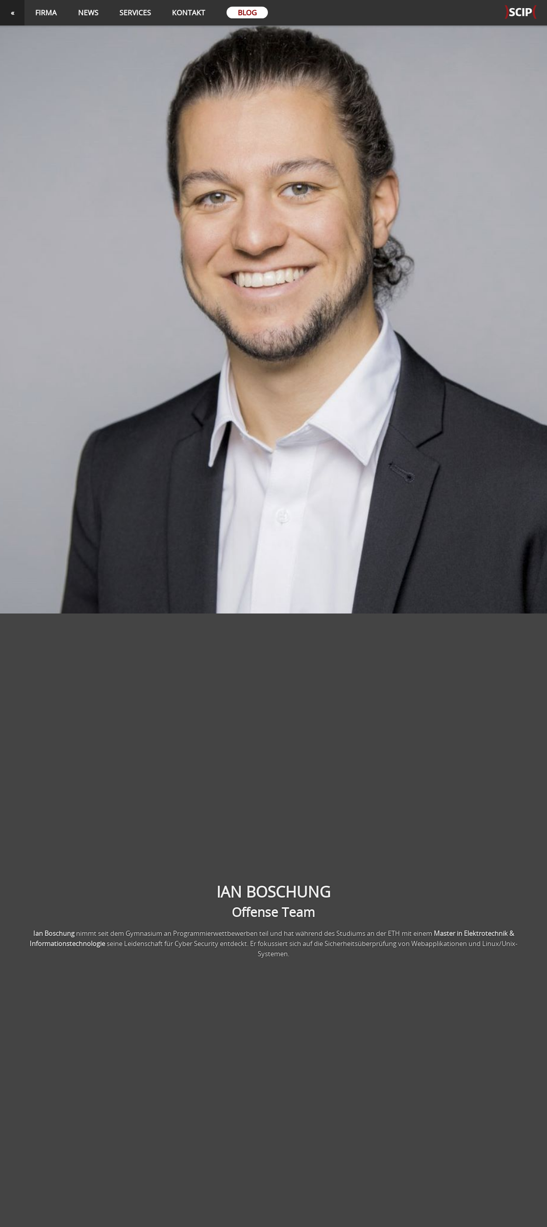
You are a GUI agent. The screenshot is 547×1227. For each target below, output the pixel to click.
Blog (247, 12)
